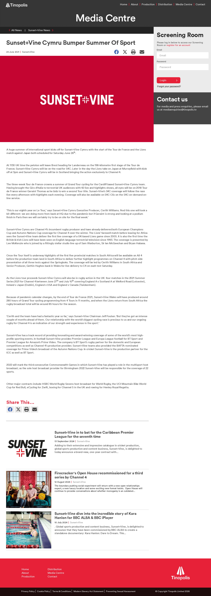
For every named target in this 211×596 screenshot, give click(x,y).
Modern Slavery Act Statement (89, 591)
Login (168, 80)
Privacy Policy (28, 591)
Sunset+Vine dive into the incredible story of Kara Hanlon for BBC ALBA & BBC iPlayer (95, 515)
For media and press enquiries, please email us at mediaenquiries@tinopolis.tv (182, 108)
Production (148, 4)
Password (161, 61)
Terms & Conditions (61, 591)
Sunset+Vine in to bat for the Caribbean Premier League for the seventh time (94, 434)
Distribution (165, 4)
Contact (200, 4)
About (134, 4)
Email (159, 50)
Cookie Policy (43, 591)
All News (16, 30)
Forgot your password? (169, 86)
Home (123, 4)
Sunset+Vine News (39, 30)
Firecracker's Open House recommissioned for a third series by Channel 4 (99, 475)
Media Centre (184, 4)
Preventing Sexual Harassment (121, 591)
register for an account (178, 45)
